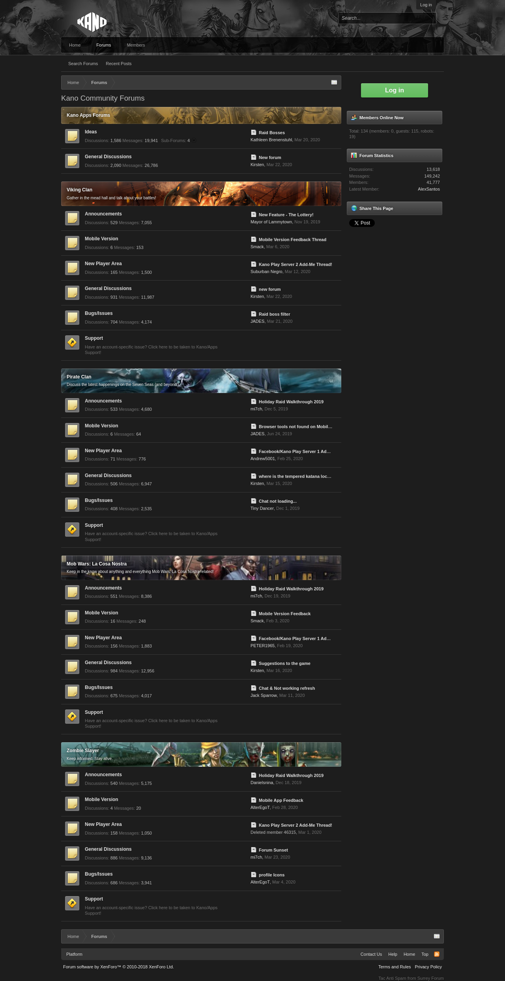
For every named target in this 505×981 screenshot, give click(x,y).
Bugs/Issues (99, 313)
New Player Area (103, 263)
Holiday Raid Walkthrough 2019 (291, 401)
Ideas (91, 132)
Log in (426, 4)
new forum (270, 289)
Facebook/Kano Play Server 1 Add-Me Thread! (306, 451)
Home (74, 45)
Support (94, 338)
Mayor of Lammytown (271, 221)
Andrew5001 (263, 458)
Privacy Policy (428, 966)
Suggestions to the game (284, 663)
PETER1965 (263, 645)
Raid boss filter (274, 314)
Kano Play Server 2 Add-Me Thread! (295, 264)
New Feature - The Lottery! (286, 214)
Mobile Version (101, 239)
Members (136, 45)
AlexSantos (429, 189)
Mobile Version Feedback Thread (292, 239)
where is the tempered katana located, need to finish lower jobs (324, 476)
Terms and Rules (394, 966)
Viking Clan (79, 190)
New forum (270, 157)
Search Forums (83, 63)
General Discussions (108, 156)
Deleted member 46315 (273, 832)
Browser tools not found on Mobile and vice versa (310, 426)
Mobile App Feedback (281, 800)
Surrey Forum (430, 978)
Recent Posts (118, 63)
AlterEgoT (260, 807)
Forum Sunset (273, 850)
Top (424, 954)
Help (392, 954)
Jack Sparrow (264, 695)
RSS (437, 954)
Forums (103, 45)
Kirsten (257, 164)
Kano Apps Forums (88, 115)
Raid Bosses (272, 132)
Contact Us (371, 954)
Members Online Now (381, 117)
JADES (257, 321)
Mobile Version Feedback (284, 613)
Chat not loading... (278, 501)
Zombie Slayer (83, 750)
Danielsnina (262, 782)
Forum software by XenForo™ (118, 966)
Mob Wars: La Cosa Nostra (97, 564)
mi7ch (256, 408)
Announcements (103, 214)
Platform (74, 954)
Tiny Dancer (262, 508)
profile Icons (271, 874)
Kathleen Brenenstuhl (271, 139)
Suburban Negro (266, 271)
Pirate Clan (79, 377)
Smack (257, 246)
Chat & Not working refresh (287, 688)
